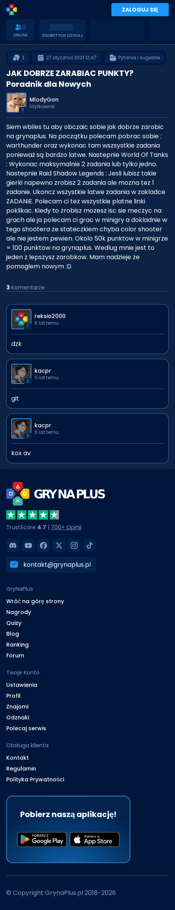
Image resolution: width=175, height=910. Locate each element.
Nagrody (18, 612)
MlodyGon (44, 99)
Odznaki (17, 717)
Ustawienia (21, 685)
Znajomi (17, 706)
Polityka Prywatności (35, 779)
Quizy (13, 623)
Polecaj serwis (26, 728)
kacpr (43, 371)
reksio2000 (50, 316)
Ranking (17, 645)
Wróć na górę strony (35, 601)
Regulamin (21, 768)
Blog (12, 634)
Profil (13, 696)
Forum (15, 655)
